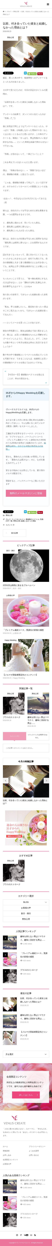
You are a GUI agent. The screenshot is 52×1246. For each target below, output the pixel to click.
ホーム (5, 1146)
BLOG (26, 902)
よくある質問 (34, 1151)
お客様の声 (26, 908)
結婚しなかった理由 (28, 521)
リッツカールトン (18, 519)
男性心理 (9, 515)
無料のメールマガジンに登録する (26, 494)
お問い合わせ (34, 1155)
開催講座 (6, 1151)
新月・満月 (26, 913)
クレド (8, 519)
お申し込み (7, 1155)
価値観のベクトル (32, 519)
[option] (26, 785)
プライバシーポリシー (37, 1146)
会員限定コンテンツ (10, 1160)
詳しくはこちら (26, 1095)
